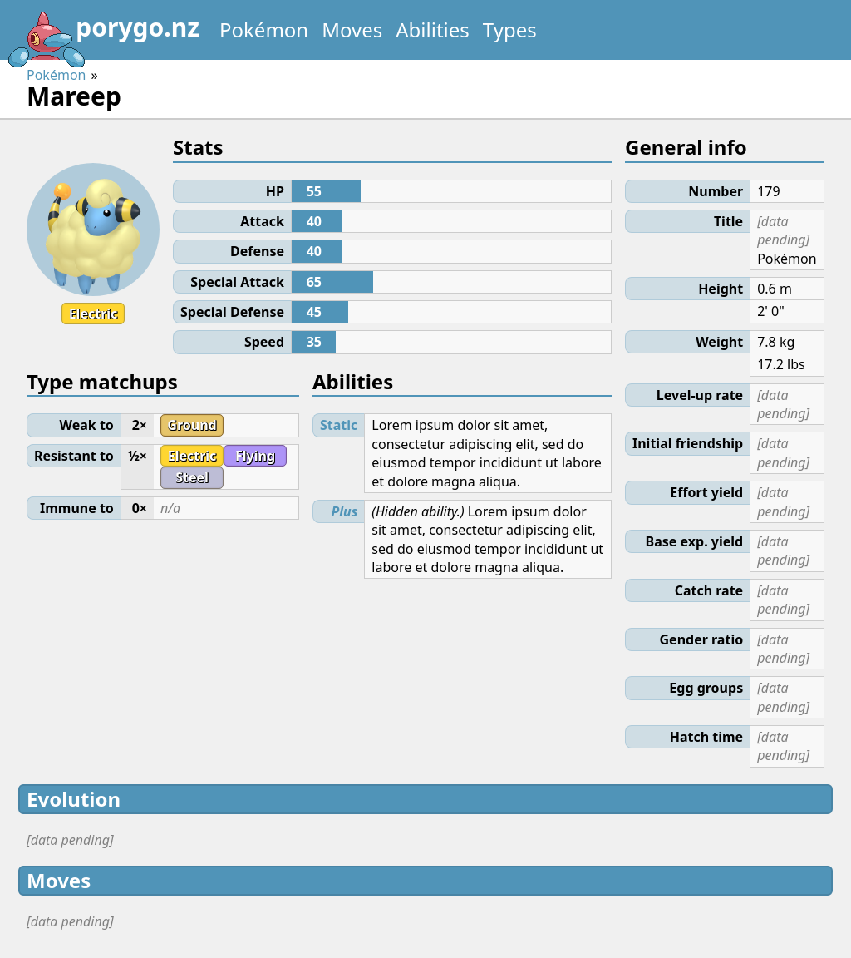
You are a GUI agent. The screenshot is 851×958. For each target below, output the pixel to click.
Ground (191, 425)
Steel (192, 477)
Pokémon (263, 29)
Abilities (433, 29)
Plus (345, 511)
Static (338, 425)
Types (510, 29)
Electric (93, 313)
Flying (255, 456)
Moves (352, 29)
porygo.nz (103, 33)
